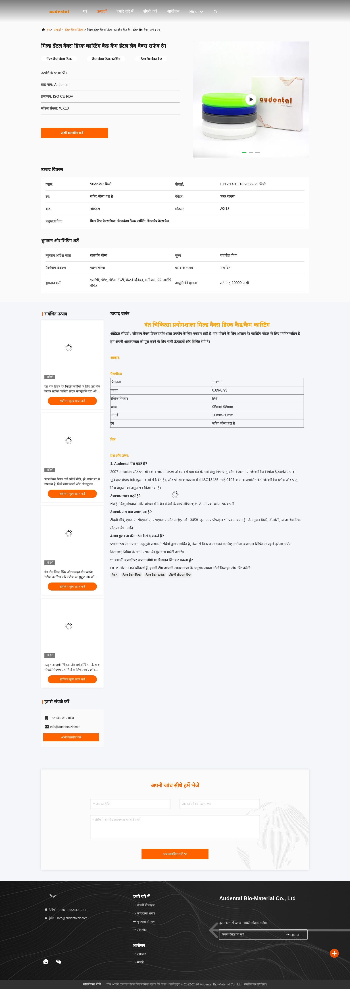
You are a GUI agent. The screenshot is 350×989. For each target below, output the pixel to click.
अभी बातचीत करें (74, 133)
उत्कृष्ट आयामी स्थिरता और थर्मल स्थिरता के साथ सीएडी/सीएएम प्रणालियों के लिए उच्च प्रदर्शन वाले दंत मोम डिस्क (72, 669)
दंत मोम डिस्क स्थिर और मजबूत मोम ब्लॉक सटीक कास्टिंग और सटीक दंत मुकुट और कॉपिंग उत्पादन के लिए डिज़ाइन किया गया (71, 577)
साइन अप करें (295, 935)
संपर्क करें (150, 11)
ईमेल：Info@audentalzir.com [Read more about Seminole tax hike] (66, 918)
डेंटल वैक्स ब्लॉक (155, 575)
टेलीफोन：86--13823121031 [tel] (65, 910)
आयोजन (173, 11)
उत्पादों (102, 11)
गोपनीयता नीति (92, 984)
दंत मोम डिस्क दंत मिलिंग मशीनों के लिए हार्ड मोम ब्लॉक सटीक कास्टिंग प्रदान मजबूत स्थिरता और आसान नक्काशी (72, 391)
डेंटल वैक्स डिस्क (74, 29)
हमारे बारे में (125, 11)
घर (85, 11)
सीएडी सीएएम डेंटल (180, 575)
